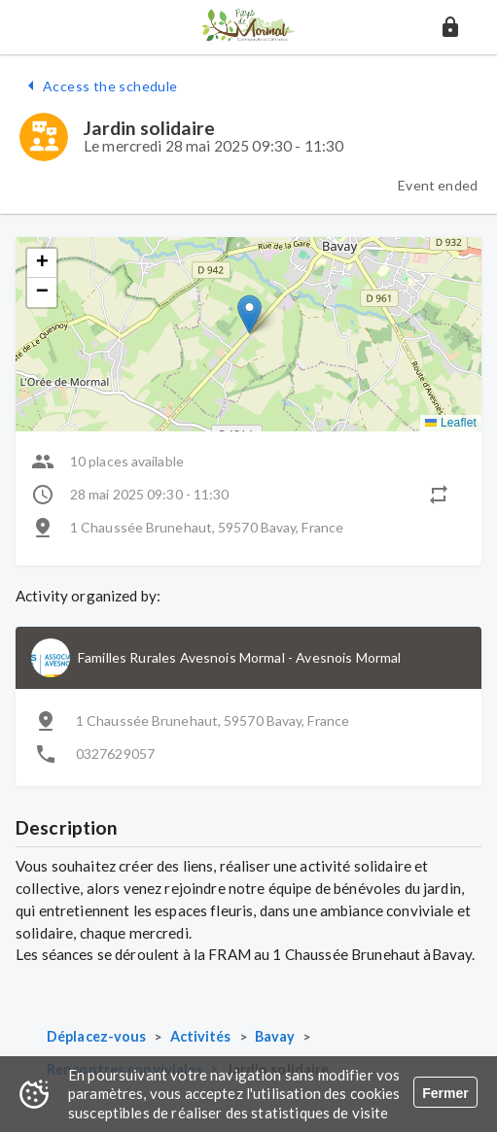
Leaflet (451, 422)
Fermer (445, 1093)
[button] (450, 27)
